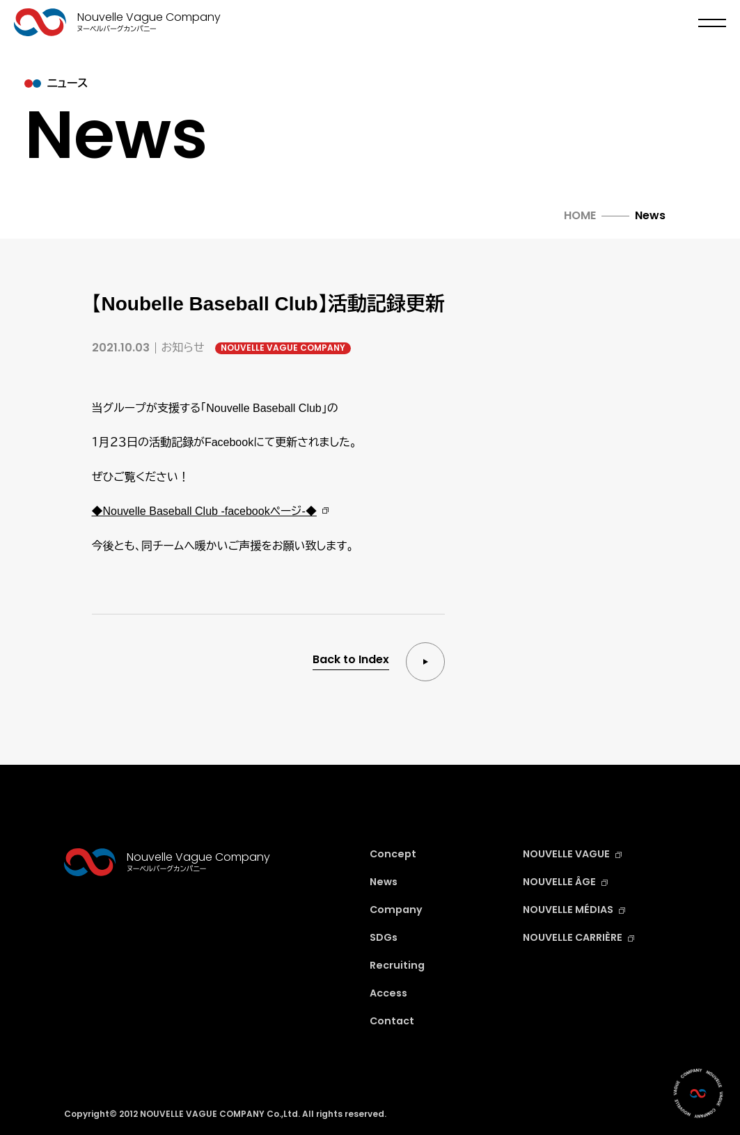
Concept (395, 854)
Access (390, 993)
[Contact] (698, 1093)
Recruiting (398, 965)
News (385, 881)
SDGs (385, 937)
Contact (394, 1021)
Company (398, 909)
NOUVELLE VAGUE (576, 854)
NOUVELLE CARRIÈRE (583, 937)
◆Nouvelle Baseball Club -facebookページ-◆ (204, 511)
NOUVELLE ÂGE (568, 881)
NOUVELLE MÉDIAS (578, 909)
